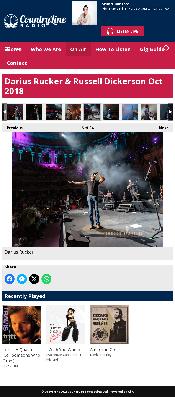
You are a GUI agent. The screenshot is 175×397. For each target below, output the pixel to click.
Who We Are (46, 49)
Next (161, 126)
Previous (12, 126)
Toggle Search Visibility (166, 49)
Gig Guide (152, 49)
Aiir (130, 391)
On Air (78, 49)
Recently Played (25, 295)
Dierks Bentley (100, 354)
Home (14, 49)
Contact (17, 62)
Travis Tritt (117, 8)
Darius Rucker (15, 112)
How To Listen (113, 49)
